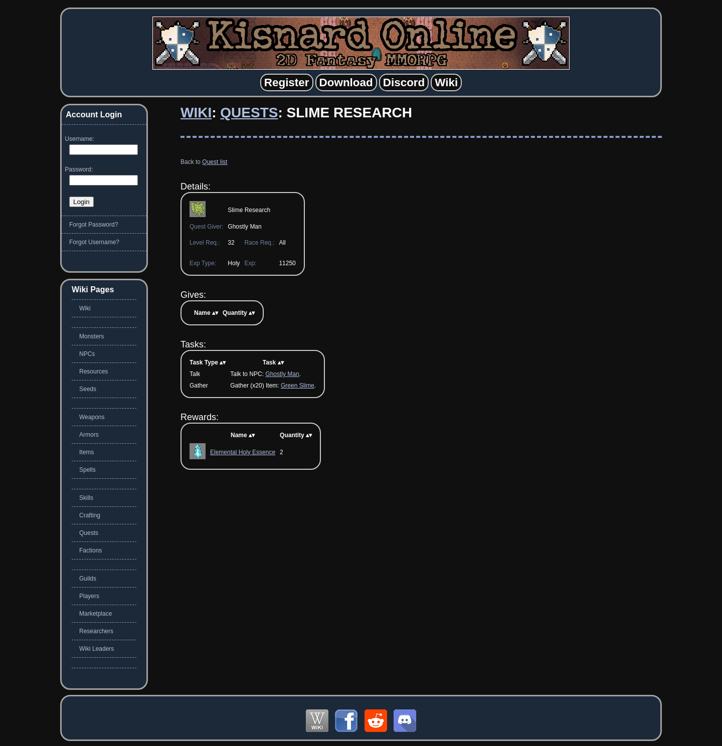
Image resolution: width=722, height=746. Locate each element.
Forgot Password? (93, 224)
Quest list (214, 161)
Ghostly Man (282, 374)
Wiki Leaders (96, 648)
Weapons (91, 417)
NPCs (87, 353)
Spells (87, 469)
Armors (89, 434)
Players (89, 596)
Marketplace (95, 613)
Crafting (89, 515)
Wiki (196, 112)
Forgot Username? (94, 242)
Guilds (87, 578)
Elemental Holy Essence (242, 452)
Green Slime (297, 385)
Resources (93, 371)
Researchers (96, 631)
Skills (86, 497)
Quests (249, 112)
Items (86, 452)
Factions (90, 550)
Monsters (91, 336)
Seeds (87, 389)
